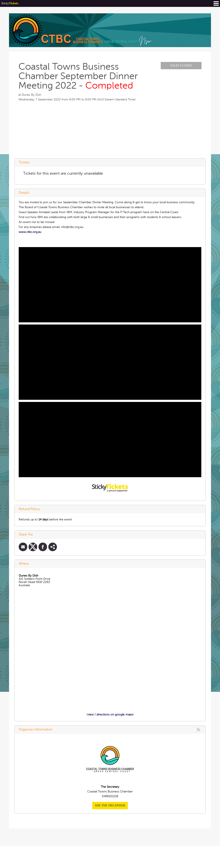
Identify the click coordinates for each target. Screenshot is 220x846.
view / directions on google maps (110, 714)
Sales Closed (181, 65)
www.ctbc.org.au (30, 232)
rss (198, 729)
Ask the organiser (110, 805)
